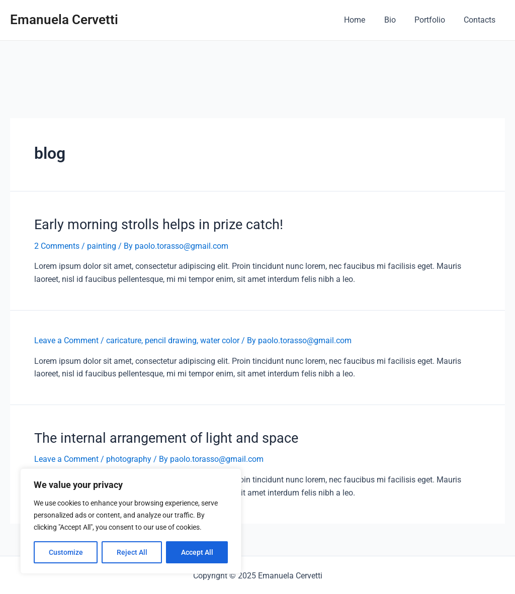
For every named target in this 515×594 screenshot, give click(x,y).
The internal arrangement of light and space (160, 436)
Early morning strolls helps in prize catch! (152, 224)
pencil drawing (171, 339)
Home (364, 20)
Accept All (197, 552)
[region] (130, 521)
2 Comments (56, 245)
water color (219, 339)
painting (101, 245)
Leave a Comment (66, 339)
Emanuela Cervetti (64, 19)
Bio (396, 20)
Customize (66, 552)
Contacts (481, 20)
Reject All (132, 552)
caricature (123, 339)
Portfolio (433, 20)
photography (128, 457)
